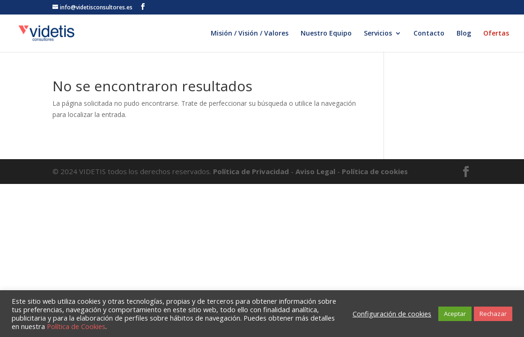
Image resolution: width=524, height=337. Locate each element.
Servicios (378, 33)
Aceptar (455, 313)
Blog (464, 33)
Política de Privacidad (252, 171)
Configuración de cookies (392, 313)
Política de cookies (375, 171)
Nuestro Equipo (326, 33)
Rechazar (493, 313)
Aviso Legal (315, 171)
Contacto (428, 33)
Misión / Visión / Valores (249, 33)
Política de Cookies (76, 326)
